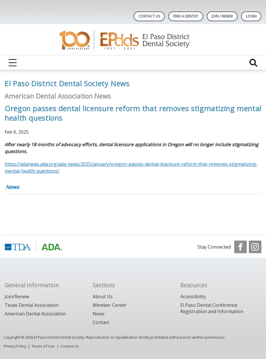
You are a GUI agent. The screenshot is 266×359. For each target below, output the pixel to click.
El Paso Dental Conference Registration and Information (211, 308)
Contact (101, 322)
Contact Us (149, 16)
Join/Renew (17, 296)
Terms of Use (43, 346)
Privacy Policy (15, 346)
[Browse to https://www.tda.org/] (34, 247)
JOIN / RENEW (222, 16)
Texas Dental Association (32, 305)
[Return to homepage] (133, 40)
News (12, 187)
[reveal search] (253, 63)
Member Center (110, 305)
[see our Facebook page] (240, 247)
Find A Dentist (185, 16)
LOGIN (251, 16)
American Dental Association (35, 314)
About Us (103, 296)
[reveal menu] (13, 63)
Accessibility (193, 296)
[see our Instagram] (255, 247)
